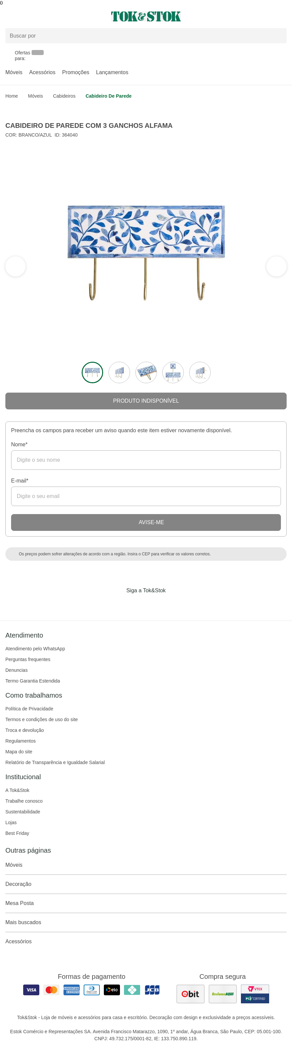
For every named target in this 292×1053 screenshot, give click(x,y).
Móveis (14, 72)
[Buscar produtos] (146, 35)
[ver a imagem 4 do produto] (173, 372)
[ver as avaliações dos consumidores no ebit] (190, 994)
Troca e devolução (24, 730)
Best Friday (17, 833)
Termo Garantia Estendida (32, 681)
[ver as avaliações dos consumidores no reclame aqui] (223, 994)
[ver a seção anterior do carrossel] (276, 266)
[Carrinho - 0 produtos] (283, 16)
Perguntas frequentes (27, 659)
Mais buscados (146, 922)
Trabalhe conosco (24, 801)
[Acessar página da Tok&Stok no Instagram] (136, 604)
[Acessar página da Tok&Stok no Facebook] (118, 604)
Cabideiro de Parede (109, 96)
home (11, 96)
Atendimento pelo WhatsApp (35, 648)
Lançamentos (112, 72)
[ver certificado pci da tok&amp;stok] (255, 994)
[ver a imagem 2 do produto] (119, 372)
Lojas (10, 822)
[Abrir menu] (48, 16)
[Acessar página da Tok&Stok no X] (174, 604)
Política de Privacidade (29, 708)
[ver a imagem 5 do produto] (200, 372)
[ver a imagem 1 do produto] (92, 372)
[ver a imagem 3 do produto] (146, 372)
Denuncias (16, 670)
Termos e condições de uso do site (41, 719)
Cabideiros (64, 96)
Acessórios (42, 72)
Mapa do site (18, 751)
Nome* (19, 444)
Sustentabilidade (22, 811)
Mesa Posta (146, 903)
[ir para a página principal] (145, 16)
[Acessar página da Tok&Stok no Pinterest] (155, 604)
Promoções (75, 72)
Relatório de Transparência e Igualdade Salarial (55, 762)
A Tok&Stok (17, 790)
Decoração (146, 884)
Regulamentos (20, 741)
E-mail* (20, 481)
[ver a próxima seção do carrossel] (15, 266)
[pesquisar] (279, 36)
